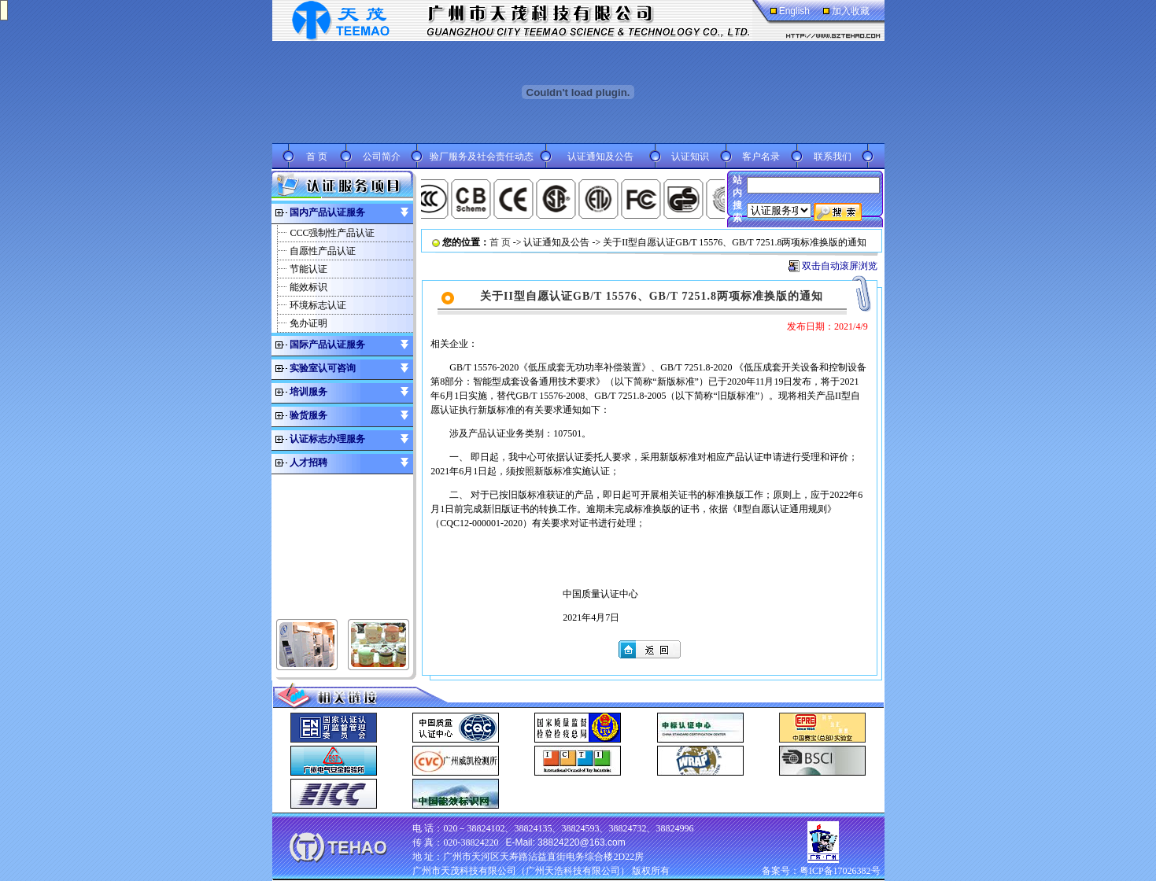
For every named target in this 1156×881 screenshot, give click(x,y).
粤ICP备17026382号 (840, 870)
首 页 (316, 156)
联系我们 (832, 156)
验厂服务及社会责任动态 (482, 156)
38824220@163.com (581, 842)
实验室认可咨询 (323, 368)
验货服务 (308, 415)
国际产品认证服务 (327, 344)
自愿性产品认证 (323, 250)
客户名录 (761, 156)
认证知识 (690, 156)
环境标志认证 (318, 305)
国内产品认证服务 (327, 212)
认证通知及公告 (600, 156)
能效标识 (308, 287)
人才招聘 (308, 462)
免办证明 (308, 323)
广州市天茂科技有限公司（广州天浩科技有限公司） (521, 870)
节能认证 (308, 269)
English (794, 11)
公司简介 (382, 156)
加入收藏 (851, 11)
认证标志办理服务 (327, 438)
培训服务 (308, 391)
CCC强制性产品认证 (332, 232)
